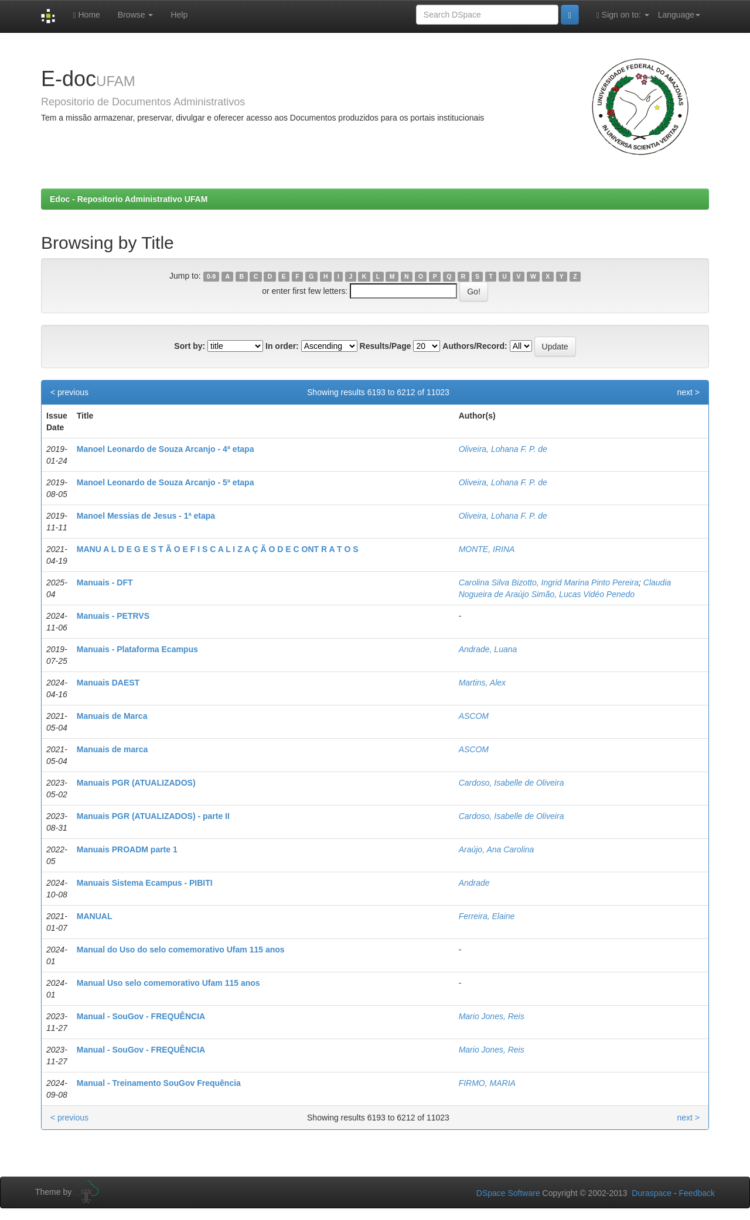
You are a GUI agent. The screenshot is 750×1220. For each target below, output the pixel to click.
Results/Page (385, 346)
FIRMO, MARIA (487, 1083)
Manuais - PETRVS (113, 616)
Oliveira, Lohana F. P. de (503, 449)
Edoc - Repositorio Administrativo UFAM (128, 199)
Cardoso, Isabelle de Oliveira (511, 782)
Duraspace (651, 1193)
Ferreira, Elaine (487, 916)
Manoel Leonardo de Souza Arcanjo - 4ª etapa (165, 449)
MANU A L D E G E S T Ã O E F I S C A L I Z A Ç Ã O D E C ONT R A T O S (218, 549)
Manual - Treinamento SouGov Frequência (159, 1083)
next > (688, 392)
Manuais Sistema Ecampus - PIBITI (145, 882)
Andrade (474, 882)
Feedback (697, 1193)
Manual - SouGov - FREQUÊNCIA (141, 1016)
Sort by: (189, 346)
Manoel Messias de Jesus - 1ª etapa (146, 515)
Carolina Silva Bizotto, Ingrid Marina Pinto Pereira (549, 582)
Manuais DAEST (108, 682)
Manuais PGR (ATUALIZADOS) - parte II (153, 816)
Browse (136, 14)
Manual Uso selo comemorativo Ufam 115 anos (168, 983)
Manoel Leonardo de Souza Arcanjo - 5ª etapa (165, 482)
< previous (69, 392)
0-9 (211, 276)
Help (179, 14)
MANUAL (94, 916)
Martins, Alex (482, 682)
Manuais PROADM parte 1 (127, 849)
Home (86, 15)
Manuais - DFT (105, 582)
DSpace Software (508, 1193)
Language (679, 14)
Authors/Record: (474, 346)
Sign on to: (622, 15)
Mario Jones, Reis (491, 1016)
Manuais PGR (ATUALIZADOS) (136, 782)
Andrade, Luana (488, 649)
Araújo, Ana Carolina (496, 849)
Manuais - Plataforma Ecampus (137, 649)
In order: (282, 346)
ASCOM (474, 716)
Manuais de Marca (112, 716)
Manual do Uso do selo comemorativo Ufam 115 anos (181, 949)
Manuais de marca (112, 749)
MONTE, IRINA (487, 549)
